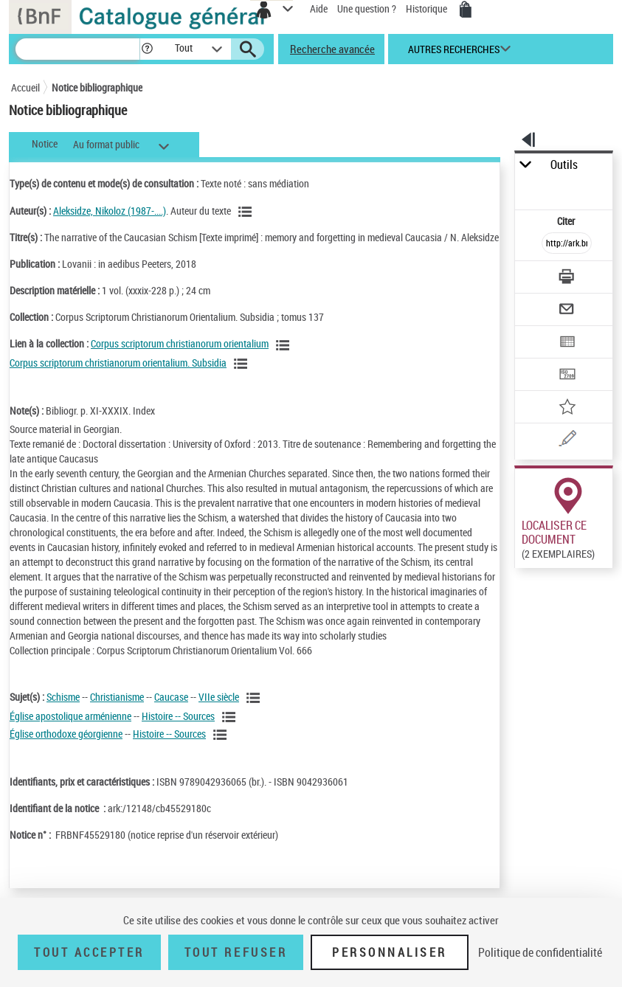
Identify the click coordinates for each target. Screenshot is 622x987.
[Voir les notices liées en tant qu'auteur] (247, 212)
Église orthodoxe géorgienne (66, 734)
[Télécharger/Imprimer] (567, 278)
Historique (427, 8)
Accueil (25, 87)
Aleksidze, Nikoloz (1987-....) (109, 211)
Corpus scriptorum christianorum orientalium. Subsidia (118, 363)
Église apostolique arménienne (70, 716)
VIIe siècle (218, 697)
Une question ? (366, 8)
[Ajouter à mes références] (567, 408)
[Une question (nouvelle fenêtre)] (567, 440)
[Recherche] (77, 49)
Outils (564, 165)
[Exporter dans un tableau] (567, 343)
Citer (567, 221)
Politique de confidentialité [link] (540, 952)
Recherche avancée (332, 48)
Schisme (63, 697)
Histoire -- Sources (178, 716)
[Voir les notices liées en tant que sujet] (255, 698)
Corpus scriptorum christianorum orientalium (180, 343)
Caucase (171, 697)
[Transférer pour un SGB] (567, 376)
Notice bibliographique (97, 87)
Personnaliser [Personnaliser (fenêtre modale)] (389, 952)
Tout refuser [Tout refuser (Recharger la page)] (235, 952)
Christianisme (117, 697)
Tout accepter (89, 952)
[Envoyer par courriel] (567, 311)
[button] (147, 49)
